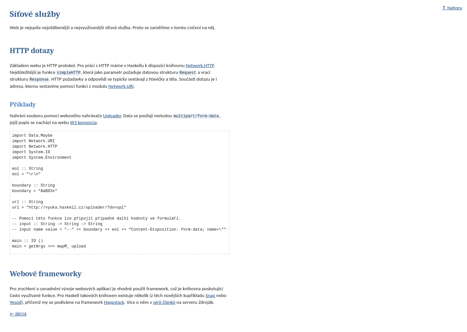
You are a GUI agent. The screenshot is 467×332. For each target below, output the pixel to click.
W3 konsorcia (83, 122)
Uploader (112, 115)
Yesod (15, 302)
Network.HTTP (200, 65)
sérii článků (164, 302)
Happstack (114, 302)
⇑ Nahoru (452, 8)
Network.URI (121, 86)
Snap (210, 295)
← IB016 (18, 314)
